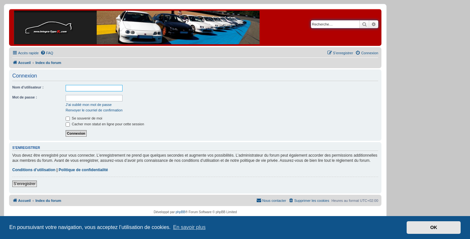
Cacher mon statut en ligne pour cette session (105, 124)
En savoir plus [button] (189, 227)
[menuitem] (46, 53)
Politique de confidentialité (83, 170)
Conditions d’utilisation (33, 170)
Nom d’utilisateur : (28, 87)
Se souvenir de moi (84, 118)
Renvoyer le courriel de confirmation (94, 110)
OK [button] (433, 227)
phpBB (180, 212)
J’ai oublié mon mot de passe (89, 105)
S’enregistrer (25, 184)
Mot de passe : (24, 97)
